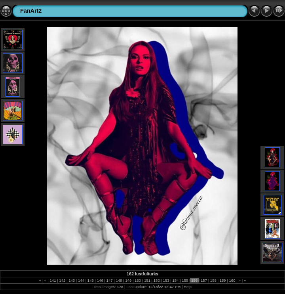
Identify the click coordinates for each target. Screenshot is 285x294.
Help (188, 286)
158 (213, 280)
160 (232, 280)
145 (90, 280)
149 (128, 280)
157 (204, 280)
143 (72, 280)
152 (156, 280)
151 (147, 280)
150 (137, 280)
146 (100, 280)
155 (185, 280)
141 (53, 280)
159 (222, 280)
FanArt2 (31, 11)
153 (166, 280)
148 (119, 280)
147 (109, 280)
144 (81, 280)
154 (175, 280)
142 (62, 280)
